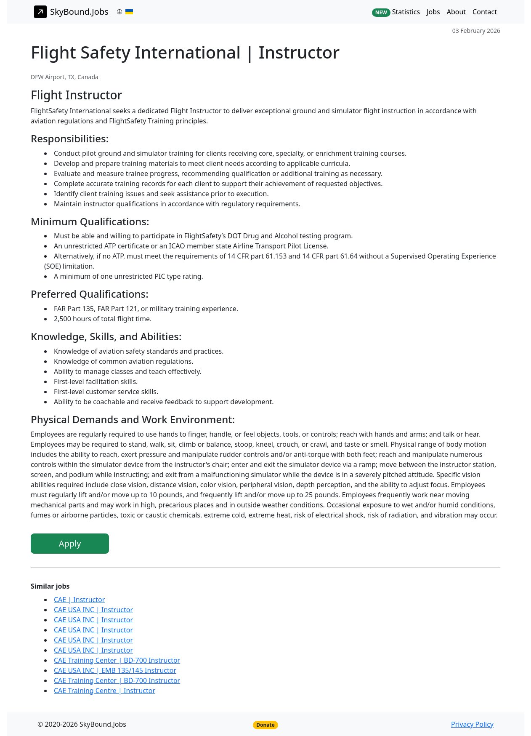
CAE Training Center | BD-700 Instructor (117, 660)
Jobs (433, 11)
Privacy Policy (472, 724)
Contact (485, 11)
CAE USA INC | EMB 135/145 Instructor (115, 670)
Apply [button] (70, 543)
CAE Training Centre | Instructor (104, 690)
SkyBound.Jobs (71, 11)
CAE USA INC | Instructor (93, 609)
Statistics (396, 12)
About (456, 11)
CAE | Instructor (79, 599)
